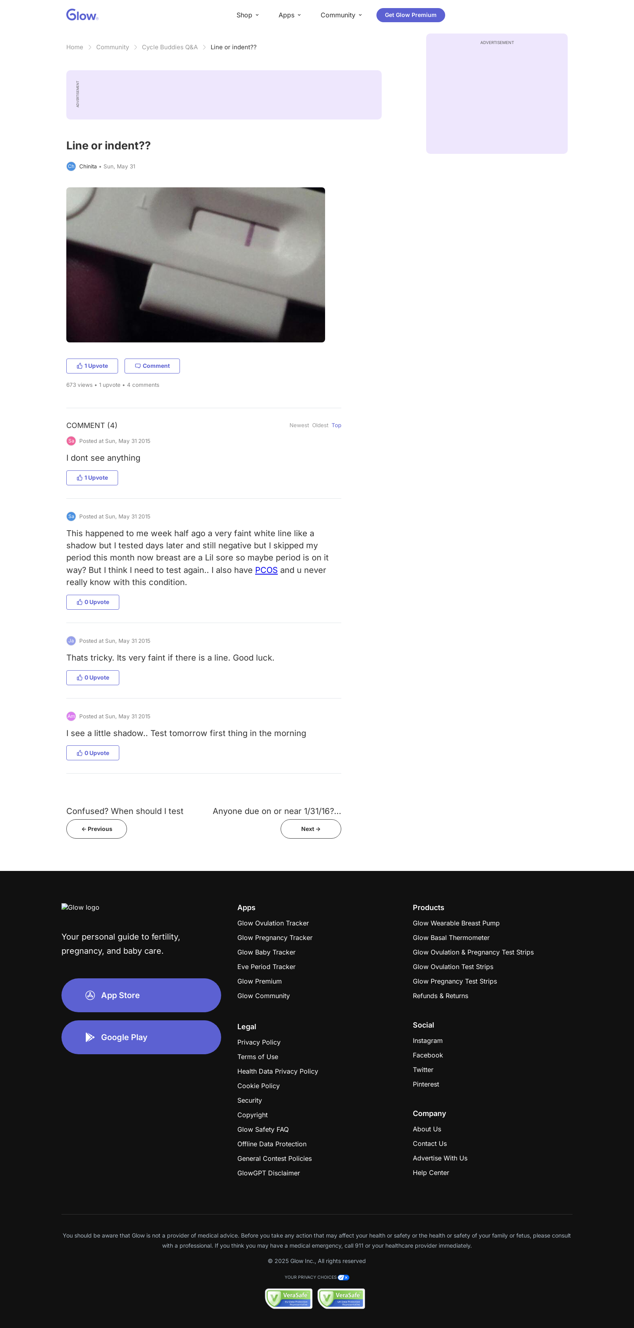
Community (112, 47)
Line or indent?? (234, 47)
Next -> (311, 828)
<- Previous (96, 828)
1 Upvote (92, 365)
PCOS (266, 570)
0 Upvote (92, 601)
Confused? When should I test (125, 811)
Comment (152, 365)
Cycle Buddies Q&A (170, 47)
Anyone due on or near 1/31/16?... (277, 811)
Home (74, 47)
